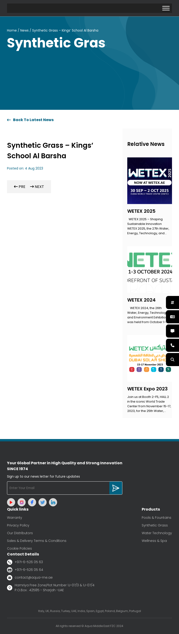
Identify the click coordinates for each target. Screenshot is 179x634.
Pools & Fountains (156, 517)
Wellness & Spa (154, 540)
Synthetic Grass (155, 525)
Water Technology (157, 533)
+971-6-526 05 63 (25, 562)
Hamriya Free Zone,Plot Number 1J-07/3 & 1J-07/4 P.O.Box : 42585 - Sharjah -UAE (50, 587)
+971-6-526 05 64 (25, 570)
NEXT (37, 186)
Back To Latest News (30, 119)
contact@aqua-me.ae (30, 577)
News (24, 30)
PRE (19, 186)
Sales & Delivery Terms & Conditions (36, 540)
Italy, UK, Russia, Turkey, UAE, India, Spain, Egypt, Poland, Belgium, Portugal (89, 611)
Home (12, 30)
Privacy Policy (18, 525)
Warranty (14, 517)
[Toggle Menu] (166, 8)
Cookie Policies (19, 548)
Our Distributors (20, 533)
